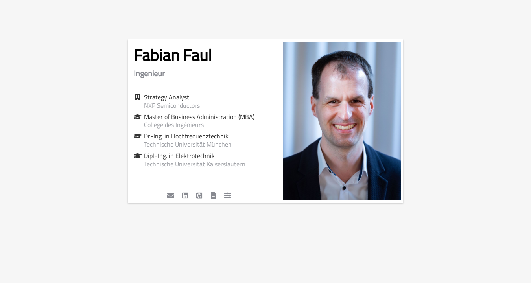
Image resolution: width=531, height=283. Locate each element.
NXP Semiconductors (172, 105)
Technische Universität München (188, 144)
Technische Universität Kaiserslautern (194, 164)
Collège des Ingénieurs (174, 124)
